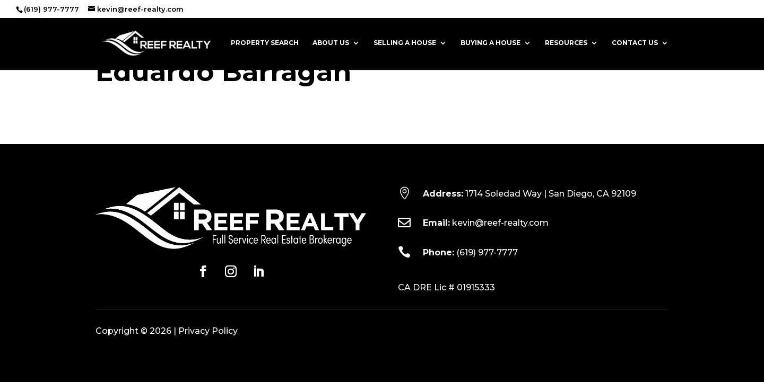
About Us (330, 43)
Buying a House (490, 43)
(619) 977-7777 (487, 252)
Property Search (265, 43)
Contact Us (635, 43)
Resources (566, 43)
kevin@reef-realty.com (500, 223)
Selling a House (405, 43)
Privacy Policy (208, 331)
